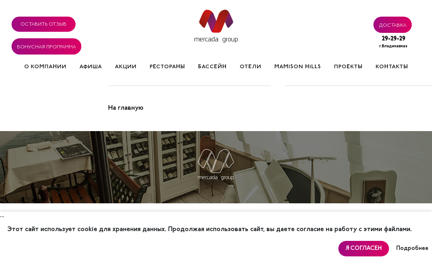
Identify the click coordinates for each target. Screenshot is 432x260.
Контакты (392, 67)
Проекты (348, 67)
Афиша (91, 67)
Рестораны (167, 67)
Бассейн (212, 67)
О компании (45, 67)
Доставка (392, 24)
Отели (250, 67)
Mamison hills (297, 67)
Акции (126, 67)
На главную (126, 108)
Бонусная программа (46, 45)
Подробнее (412, 248)
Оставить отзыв (44, 23)
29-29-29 (393, 42)
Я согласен (364, 248)
